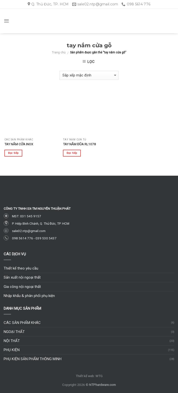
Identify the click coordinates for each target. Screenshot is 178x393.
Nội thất (12, 341)
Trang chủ (59, 52)
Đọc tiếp (13, 153)
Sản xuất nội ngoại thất (22, 277)
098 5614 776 (22, 238)
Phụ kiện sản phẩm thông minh (32, 359)
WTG (99, 376)
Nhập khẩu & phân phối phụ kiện (29, 296)
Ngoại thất (14, 332)
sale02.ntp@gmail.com (29, 231)
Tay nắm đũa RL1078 (79, 144)
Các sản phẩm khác (22, 322)
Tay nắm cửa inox (18, 144)
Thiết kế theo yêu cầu (21, 268)
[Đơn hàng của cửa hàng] (89, 75)
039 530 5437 (46, 238)
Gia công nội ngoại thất (22, 286)
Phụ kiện (12, 350)
